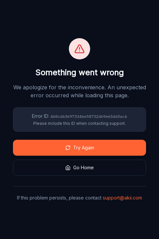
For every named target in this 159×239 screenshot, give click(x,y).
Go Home (79, 167)
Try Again (79, 147)
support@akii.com (122, 197)
